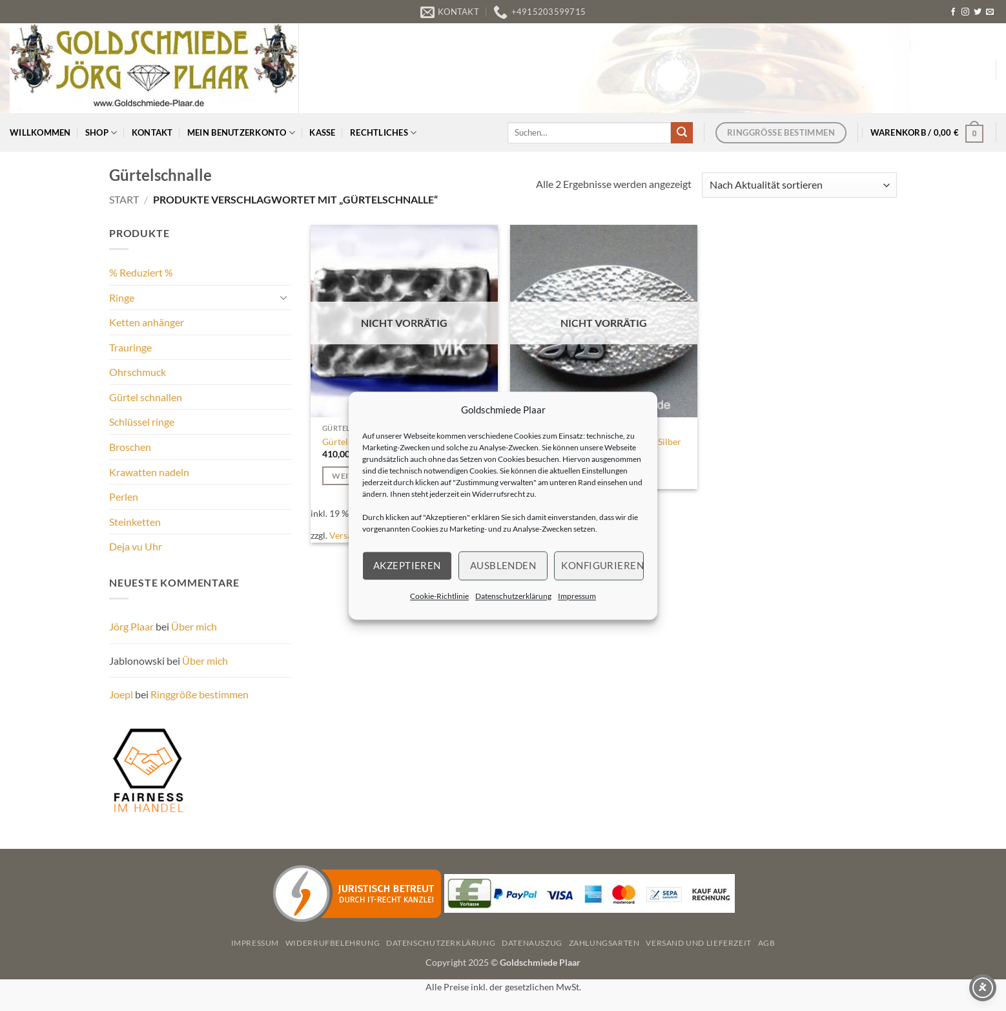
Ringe (121, 297)
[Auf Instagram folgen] (965, 12)
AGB (766, 943)
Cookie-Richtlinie (439, 596)
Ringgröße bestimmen (199, 694)
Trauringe (130, 347)
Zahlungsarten (604, 943)
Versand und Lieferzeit (698, 943)
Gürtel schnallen (145, 397)
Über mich (194, 626)
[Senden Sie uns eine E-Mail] (990, 12)
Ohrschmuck (137, 372)
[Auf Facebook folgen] (953, 12)
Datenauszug (532, 943)
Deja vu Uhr (135, 546)
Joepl (121, 694)
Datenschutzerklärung (513, 596)
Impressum (577, 596)
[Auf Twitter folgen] (977, 12)
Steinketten (135, 522)
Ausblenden (503, 565)
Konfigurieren (602, 565)
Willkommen (40, 132)
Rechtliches (383, 133)
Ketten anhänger (146, 322)
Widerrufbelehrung (332, 943)
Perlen (123, 496)
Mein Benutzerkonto (241, 133)
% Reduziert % (141, 272)
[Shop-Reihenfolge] (799, 185)
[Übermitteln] (682, 133)
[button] (927, 132)
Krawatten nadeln (149, 472)
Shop (101, 133)
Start (124, 199)
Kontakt (152, 132)
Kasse (322, 132)
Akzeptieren (407, 565)
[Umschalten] (284, 297)
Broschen (130, 447)
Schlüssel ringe (141, 421)
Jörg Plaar (131, 626)
